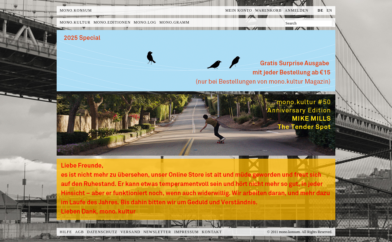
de (320, 10)
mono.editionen (111, 22)
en (329, 10)
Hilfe (66, 232)
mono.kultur (75, 22)
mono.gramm (175, 22)
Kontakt (212, 232)
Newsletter (157, 232)
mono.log (145, 22)
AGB (79, 232)
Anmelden (296, 10)
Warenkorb (268, 10)
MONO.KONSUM (76, 10)
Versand (130, 232)
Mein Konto (238, 10)
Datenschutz (102, 232)
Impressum (186, 232)
